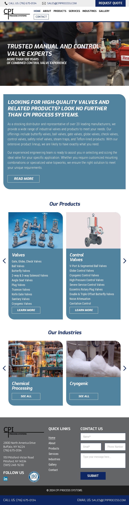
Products (60, 11)
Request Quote (109, 3)
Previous (4, 260)
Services (74, 11)
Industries (89, 11)
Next (124, 260)
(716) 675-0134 (28, 3)
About (47, 11)
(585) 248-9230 (13, 465)
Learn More (26, 310)
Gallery (104, 11)
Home (37, 11)
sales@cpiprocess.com (62, 3)
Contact (41, 17)
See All (26, 396)
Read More (23, 178)
